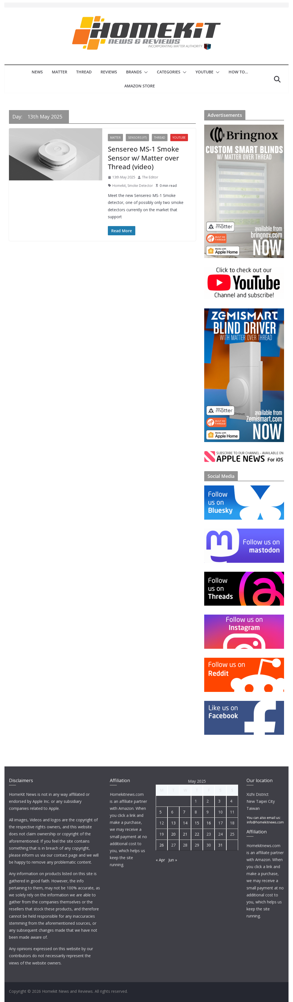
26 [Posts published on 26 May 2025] (161, 845)
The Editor (150, 177)
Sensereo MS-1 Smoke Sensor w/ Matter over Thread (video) (143, 157)
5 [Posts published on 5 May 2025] (160, 812)
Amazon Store (139, 86)
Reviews (109, 72)
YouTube (204, 72)
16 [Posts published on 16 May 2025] (208, 823)
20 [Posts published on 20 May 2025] (173, 834)
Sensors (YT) (137, 138)
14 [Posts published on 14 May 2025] (185, 823)
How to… (238, 72)
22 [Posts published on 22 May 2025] (197, 834)
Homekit (119, 185)
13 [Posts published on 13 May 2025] (173, 823)
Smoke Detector (140, 185)
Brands (134, 72)
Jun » (172, 859)
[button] (145, 72)
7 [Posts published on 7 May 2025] (184, 812)
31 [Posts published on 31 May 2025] (220, 845)
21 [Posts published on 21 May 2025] (185, 834)
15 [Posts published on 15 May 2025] (197, 823)
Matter (59, 72)
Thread (84, 72)
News (37, 72)
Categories (168, 72)
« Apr (160, 859)
